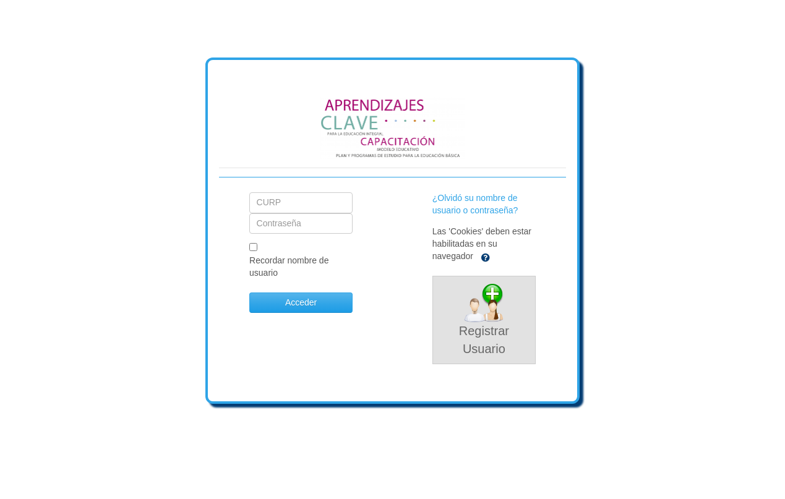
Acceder (301, 302)
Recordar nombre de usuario (288, 266)
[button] (485, 256)
